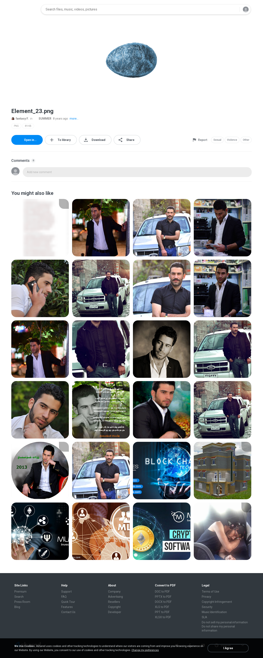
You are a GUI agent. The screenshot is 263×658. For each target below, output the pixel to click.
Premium (20, 591)
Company (114, 591)
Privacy (206, 596)
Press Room (22, 601)
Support (66, 591)
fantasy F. (20, 118)
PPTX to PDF (163, 596)
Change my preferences (145, 650)
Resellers (114, 601)
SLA (204, 617)
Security (207, 607)
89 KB (28, 126)
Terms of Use (210, 591)
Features (67, 607)
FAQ (64, 596)
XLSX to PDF (163, 617)
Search (19, 596)
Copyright (114, 607)
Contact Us (68, 612)
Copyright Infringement (217, 601)
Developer (114, 612)
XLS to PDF (162, 607)
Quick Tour (68, 601)
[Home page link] (25, 9)
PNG (16, 126)
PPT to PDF (162, 612)
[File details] (40, 227)
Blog (17, 607)
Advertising (115, 596)
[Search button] (234, 9)
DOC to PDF (162, 591)
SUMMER (42, 118)
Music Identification (214, 612)
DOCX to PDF (163, 601)
